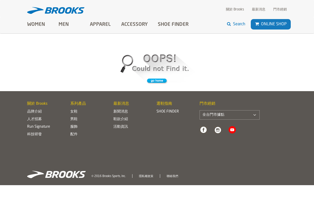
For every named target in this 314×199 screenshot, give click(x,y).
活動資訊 (120, 126)
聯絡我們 (172, 176)
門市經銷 (280, 9)
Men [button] (64, 24)
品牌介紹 (34, 111)
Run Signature (38, 126)
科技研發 (34, 134)
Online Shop (271, 24)
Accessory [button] (134, 24)
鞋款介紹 (120, 119)
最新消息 (258, 9)
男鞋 (74, 119)
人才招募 (34, 119)
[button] (257, 24)
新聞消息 (120, 111)
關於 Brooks (235, 9)
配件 (74, 134)
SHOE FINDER (173, 24)
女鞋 (74, 111)
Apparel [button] (100, 24)
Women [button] (36, 24)
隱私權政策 (146, 176)
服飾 (74, 126)
